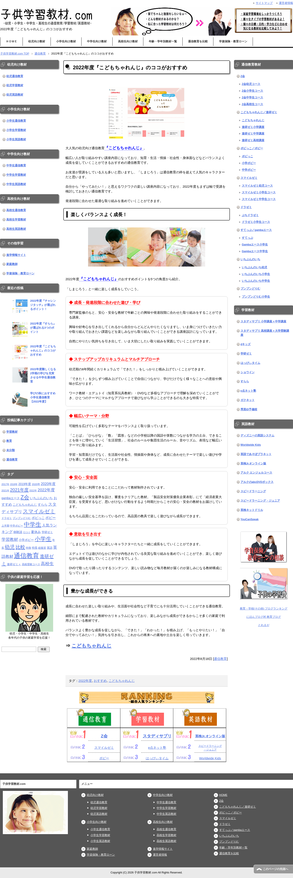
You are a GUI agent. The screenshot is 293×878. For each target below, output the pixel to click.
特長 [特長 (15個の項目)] (35, 547)
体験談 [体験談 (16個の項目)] (17, 532)
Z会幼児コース (251, 84)
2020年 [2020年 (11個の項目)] (36, 484)
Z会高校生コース (252, 104)
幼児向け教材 (36, 41)
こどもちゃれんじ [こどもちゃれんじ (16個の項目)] (25, 504)
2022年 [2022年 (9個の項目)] (33, 490)
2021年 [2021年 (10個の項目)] (5, 490)
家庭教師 (12, 264)
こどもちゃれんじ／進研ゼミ (259, 112)
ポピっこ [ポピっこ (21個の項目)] (38, 518)
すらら (245, 381)
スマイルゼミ (104, 747)
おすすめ (100, 681)
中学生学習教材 (16, 174)
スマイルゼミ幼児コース (257, 185)
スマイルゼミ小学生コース (259, 192)
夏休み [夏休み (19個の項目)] (36, 532)
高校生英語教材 (16, 228)
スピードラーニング (253, 491)
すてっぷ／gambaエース (256, 230)
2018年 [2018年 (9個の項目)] (14, 484)
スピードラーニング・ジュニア (260, 500)
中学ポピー (249, 169)
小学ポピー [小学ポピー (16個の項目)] (26, 540)
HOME (223, 795)
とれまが (263, 625)
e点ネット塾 (157, 747)
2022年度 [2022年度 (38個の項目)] (46, 490)
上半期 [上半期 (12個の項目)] (5, 525)
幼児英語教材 (14, 94)
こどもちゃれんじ (91, 645)
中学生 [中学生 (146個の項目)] (32, 524)
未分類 (10, 450)
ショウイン (248, 372)
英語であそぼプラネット (256, 454)
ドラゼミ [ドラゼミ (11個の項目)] (7, 518)
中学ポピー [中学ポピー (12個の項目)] (16, 525)
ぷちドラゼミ (250, 215)
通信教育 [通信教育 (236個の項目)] (26, 555)
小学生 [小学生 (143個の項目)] (43, 539)
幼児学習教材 (14, 85)
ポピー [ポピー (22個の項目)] (50, 518)
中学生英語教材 (16, 184)
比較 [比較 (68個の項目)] (20, 547)
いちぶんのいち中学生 (256, 280)
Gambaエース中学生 (255, 251)
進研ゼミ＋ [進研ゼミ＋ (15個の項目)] (14, 564)
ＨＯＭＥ (11, 41)
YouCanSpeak (250, 519)
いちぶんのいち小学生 (256, 274)
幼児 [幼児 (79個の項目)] (10, 547)
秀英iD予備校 (249, 409)
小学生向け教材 (66, 41)
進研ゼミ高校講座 (253, 140)
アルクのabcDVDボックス (257, 482)
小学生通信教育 (16, 120)
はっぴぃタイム (157, 758)
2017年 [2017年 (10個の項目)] (5, 484)
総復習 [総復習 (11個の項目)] (42, 547)
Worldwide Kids (210, 758)
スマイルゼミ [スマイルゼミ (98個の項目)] (39, 511)
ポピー (104, 758)
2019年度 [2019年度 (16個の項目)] (24, 484)
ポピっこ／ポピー (252, 148)
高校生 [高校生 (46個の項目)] (47, 563)
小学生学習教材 (16, 130)
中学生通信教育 (16, 165)
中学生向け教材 (97, 41)
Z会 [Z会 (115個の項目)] (24, 497)
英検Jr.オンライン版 (210, 736)
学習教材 (12, 431)
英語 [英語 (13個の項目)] (49, 547)
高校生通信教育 (16, 210)
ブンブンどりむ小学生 (256, 296)
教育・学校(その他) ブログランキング (264, 608)
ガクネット (248, 400)
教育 (9, 440)
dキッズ (246, 344)
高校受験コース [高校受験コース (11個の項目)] (31, 564)
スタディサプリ (157, 736)
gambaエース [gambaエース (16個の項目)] (11, 498)
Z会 (104, 736)
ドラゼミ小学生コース (256, 222)
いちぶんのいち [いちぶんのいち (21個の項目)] (41, 498)
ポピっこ (247, 156)
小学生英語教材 (16, 139)
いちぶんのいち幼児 (254, 267)
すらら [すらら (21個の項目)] (42, 504)
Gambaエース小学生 (255, 244)
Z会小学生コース (252, 90)
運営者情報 (160, 854)
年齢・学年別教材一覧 (163, 41)
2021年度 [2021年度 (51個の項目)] (19, 489)
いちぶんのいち (250, 259)
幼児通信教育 (14, 76)
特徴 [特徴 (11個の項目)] (28, 547)
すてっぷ (247, 237)
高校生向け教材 (128, 41)
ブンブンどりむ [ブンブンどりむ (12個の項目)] (22, 518)
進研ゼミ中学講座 (253, 133)
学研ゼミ (246, 353)
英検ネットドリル (252, 510)
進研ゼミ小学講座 (253, 127)
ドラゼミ (246, 207)
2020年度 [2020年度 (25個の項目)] (48, 484)
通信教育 (220, 659)
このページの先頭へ (275, 869)
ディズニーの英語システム (257, 435)
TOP (14, 53)
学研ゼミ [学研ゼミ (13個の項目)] (47, 532)
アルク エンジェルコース (256, 472)
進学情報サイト (16, 255)
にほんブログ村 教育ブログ (263, 616)
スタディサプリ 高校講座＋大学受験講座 (265, 332)
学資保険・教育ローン (233, 41)
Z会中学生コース (252, 97)
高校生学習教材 (16, 219)
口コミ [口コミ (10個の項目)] (26, 532)
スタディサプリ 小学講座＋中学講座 (263, 321)
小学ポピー (249, 163)
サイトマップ (264, 3)
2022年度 (85, 681)
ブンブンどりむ (250, 288)
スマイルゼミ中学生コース (259, 199)
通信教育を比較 (198, 41)
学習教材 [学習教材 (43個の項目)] (10, 539)
